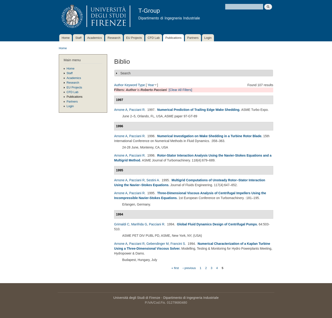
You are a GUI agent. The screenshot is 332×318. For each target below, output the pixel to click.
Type (141, 85)
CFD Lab (154, 37)
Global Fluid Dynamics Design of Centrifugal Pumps (217, 224)
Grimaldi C (121, 224)
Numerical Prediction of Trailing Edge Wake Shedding (198, 110)
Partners (193, 37)
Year (151, 85)
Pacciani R (137, 110)
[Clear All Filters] (180, 90)
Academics (94, 37)
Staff (78, 37)
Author (119, 85)
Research (114, 37)
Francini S (177, 243)
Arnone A (120, 110)
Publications (173, 37)
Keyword (131, 85)
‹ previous (189, 268)
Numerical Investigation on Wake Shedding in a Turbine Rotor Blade (209, 136)
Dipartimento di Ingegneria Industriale (191, 298)
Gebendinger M (157, 243)
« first (175, 268)
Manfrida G (139, 224)
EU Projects (134, 37)
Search (125, 73)
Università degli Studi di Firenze (136, 298)
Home (66, 37)
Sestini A (152, 180)
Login (208, 37)
